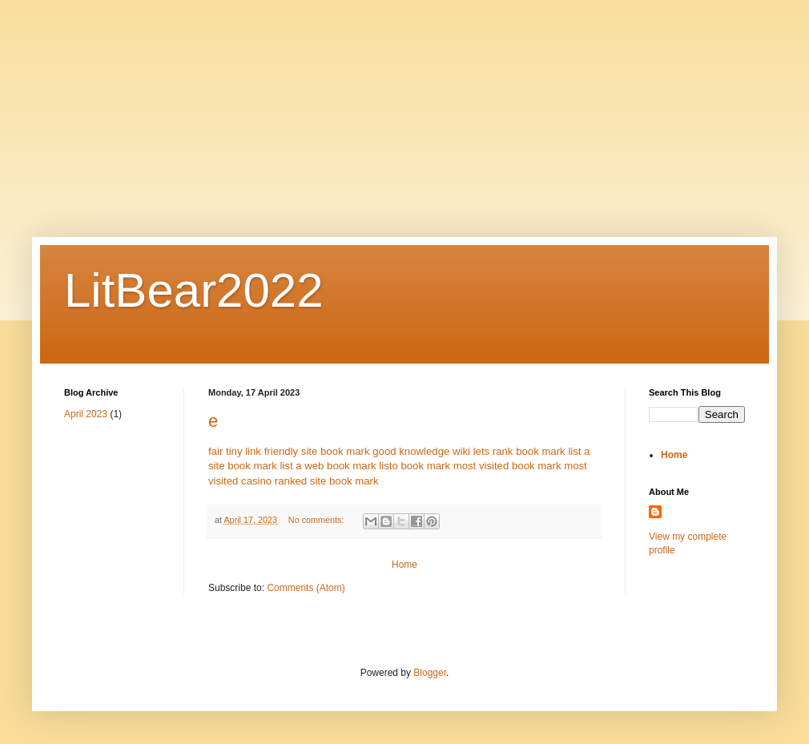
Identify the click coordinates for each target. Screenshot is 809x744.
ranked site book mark (327, 481)
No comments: (317, 520)
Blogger (429, 672)
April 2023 (85, 414)
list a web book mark (328, 466)
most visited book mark (507, 466)
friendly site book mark (317, 451)
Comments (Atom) (305, 587)
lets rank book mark (519, 451)
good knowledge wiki (421, 451)
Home (404, 564)
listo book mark (414, 466)
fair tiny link (234, 451)
